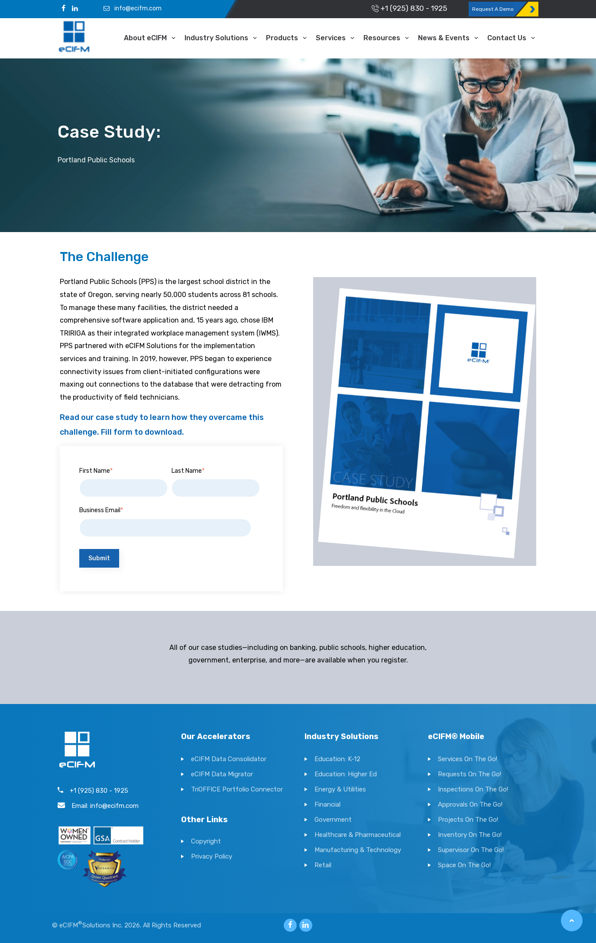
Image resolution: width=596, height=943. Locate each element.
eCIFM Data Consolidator (228, 759)
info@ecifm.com (132, 8)
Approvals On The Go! (470, 804)
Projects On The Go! (468, 820)
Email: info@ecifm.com (98, 805)
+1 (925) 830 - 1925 (408, 8)
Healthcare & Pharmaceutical (357, 835)
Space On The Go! (464, 865)
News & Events (444, 38)
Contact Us (506, 38)
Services (331, 38)
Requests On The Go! (469, 774)
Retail (322, 865)
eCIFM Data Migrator (222, 774)
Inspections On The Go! (473, 789)
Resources (381, 38)
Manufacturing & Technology (357, 850)
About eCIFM (145, 38)
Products (282, 38)
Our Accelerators (215, 736)
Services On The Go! (467, 759)
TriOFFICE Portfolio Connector (237, 789)
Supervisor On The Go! (471, 850)
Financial (327, 804)
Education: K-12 (337, 759)
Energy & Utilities (340, 789)
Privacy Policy (211, 856)
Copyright (206, 841)
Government (333, 820)
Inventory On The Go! (470, 835)
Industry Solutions (216, 38)
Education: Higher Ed (345, 774)
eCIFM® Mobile (456, 736)
